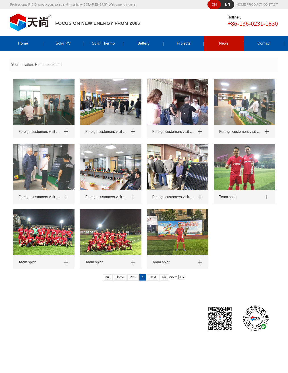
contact (270, 4)
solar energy (96, 4)
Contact (264, 43)
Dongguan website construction (152, 346)
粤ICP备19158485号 (153, 338)
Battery (143, 43)
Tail (164, 277)
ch (214, 4)
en (227, 4)
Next (152, 277)
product (254, 4)
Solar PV (63, 43)
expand (56, 65)
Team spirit (227, 197)
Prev (133, 277)
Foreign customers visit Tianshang (39, 131)
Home (23, 43)
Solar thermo (103, 43)
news (224, 43)
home (241, 4)
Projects (183, 43)
